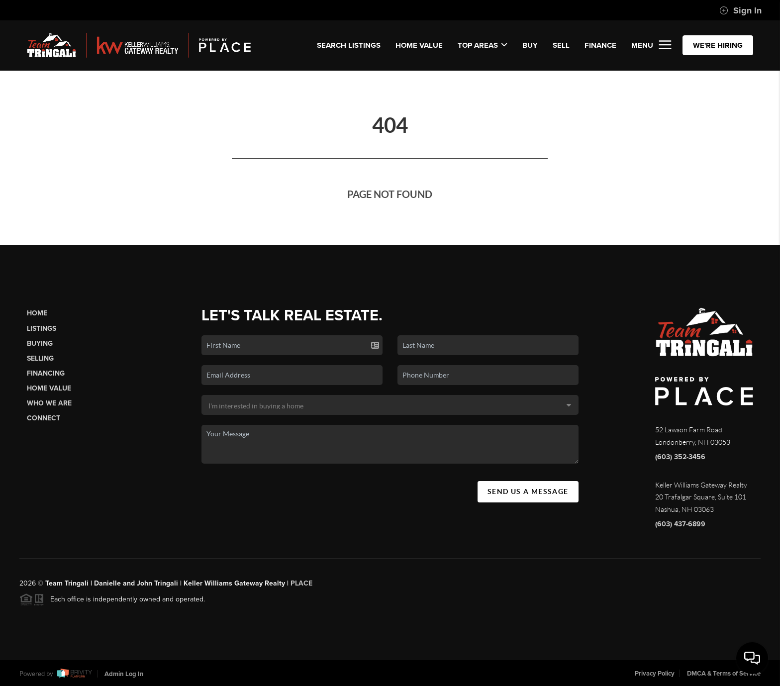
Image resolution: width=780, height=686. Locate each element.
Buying (40, 343)
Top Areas (482, 45)
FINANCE (600, 45)
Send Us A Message (528, 491)
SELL (561, 45)
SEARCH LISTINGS (349, 45)
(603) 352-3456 (680, 457)
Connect (43, 418)
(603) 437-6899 (680, 524)
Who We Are (49, 403)
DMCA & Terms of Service (724, 674)
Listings (41, 328)
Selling (40, 358)
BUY (530, 45)
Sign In (740, 10)
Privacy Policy (655, 674)
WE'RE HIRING (718, 45)
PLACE (301, 586)
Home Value (419, 45)
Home (37, 313)
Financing (46, 373)
